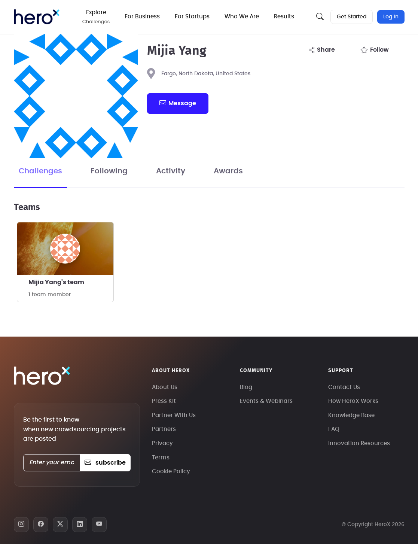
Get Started (351, 16)
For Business (142, 16)
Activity (170, 171)
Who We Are (242, 16)
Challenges (40, 171)
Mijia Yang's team (56, 282)
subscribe (105, 462)
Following (109, 171)
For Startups (192, 16)
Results (284, 16)
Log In (391, 16)
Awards (228, 171)
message (177, 103)
